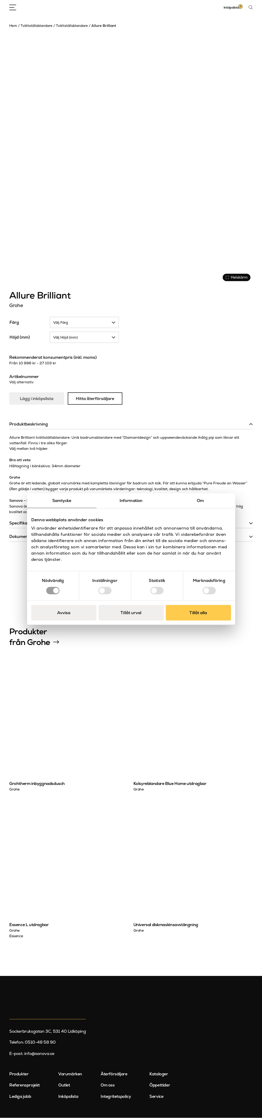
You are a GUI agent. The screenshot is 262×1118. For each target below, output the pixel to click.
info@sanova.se (39, 1053)
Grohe (16, 305)
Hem (13, 25)
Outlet (64, 1085)
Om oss (108, 1085)
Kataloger (158, 1074)
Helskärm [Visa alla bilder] (236, 277)
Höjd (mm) (19, 337)
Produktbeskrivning (28, 424)
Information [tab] (131, 500)
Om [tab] (200, 500)
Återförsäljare (114, 1074)
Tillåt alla (198, 612)
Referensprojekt (24, 1085)
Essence (16, 936)
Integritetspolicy (116, 1096)
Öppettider (159, 1085)
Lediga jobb (20, 1096)
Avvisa (64, 612)
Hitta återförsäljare (96, 398)
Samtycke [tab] (61, 500)
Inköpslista (68, 1096)
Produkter (18, 1074)
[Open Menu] (12, 7)
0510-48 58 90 (40, 1042)
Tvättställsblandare (36, 25)
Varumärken (70, 1074)
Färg (14, 322)
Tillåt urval (130, 612)
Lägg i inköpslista (37, 398)
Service (156, 1096)
